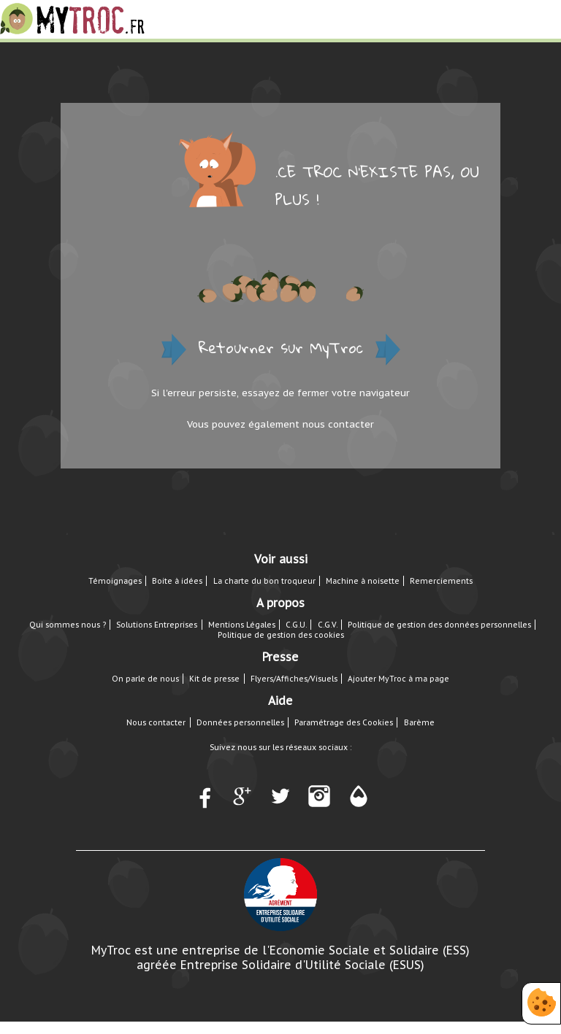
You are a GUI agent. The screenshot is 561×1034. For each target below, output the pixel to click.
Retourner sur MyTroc (281, 347)
